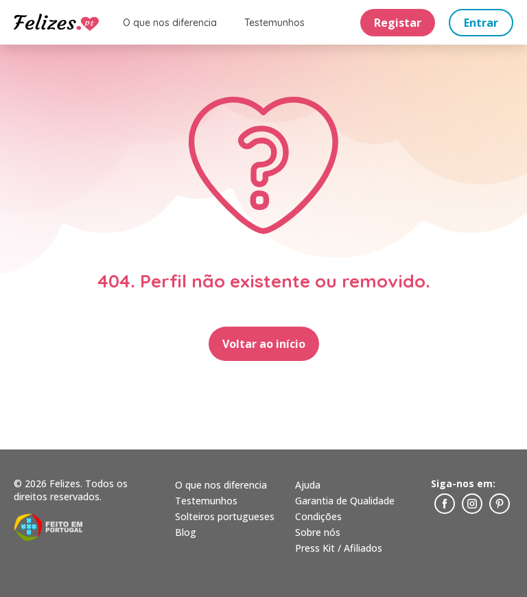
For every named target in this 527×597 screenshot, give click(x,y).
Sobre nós (317, 532)
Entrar (481, 22)
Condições (318, 516)
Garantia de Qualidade (345, 500)
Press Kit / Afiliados (338, 547)
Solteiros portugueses (224, 516)
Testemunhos (274, 22)
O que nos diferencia (170, 22)
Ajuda (307, 484)
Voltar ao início (263, 343)
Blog (185, 532)
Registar (397, 22)
